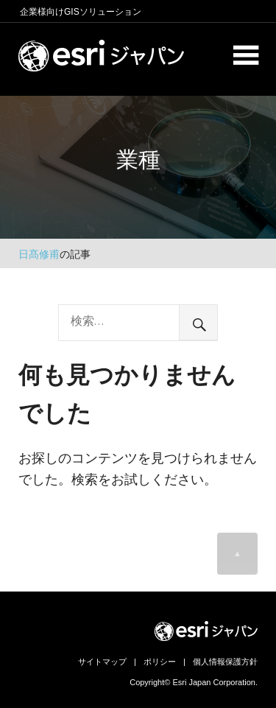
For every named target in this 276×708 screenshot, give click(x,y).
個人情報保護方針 (225, 661)
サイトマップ (102, 661)
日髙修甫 (39, 254)
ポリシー (160, 661)
